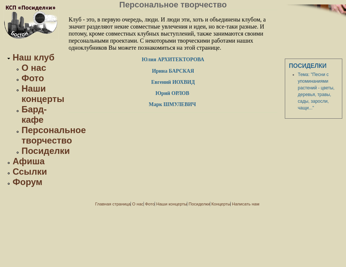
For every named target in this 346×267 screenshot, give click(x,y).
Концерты (220, 204)
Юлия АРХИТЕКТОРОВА (173, 59)
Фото (33, 78)
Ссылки (30, 172)
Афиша (29, 161)
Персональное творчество (54, 135)
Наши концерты (43, 93)
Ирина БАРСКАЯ (173, 71)
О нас (34, 68)
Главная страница (113, 204)
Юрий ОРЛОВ (173, 93)
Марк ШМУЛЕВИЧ (173, 104)
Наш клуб (34, 57)
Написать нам (246, 204)
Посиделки (46, 151)
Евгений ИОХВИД (173, 82)
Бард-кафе (34, 114)
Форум (27, 182)
